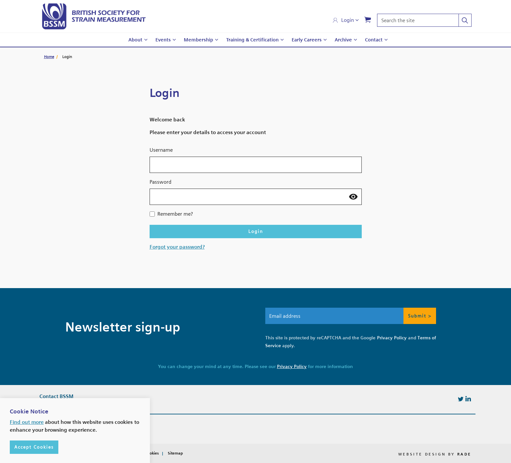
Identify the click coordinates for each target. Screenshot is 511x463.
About (135, 40)
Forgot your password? (177, 247)
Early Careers (307, 40)
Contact (374, 40)
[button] (465, 20)
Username (161, 150)
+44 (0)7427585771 (69, 422)
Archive (343, 40)
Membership (198, 40)
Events (163, 40)
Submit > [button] (419, 315)
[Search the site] (424, 20)
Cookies (152, 453)
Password (160, 182)
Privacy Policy (392, 337)
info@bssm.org (65, 435)
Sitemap (175, 453)
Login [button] (255, 231)
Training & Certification (252, 40)
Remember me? (175, 214)
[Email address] (350, 316)
